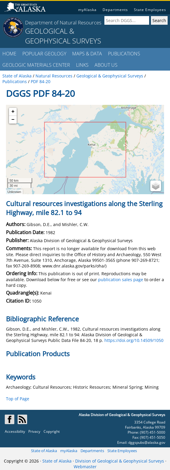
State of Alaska (44, 450)
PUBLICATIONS (124, 53)
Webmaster (85, 466)
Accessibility (15, 431)
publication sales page (120, 279)
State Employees (150, 9)
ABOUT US (106, 65)
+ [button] (13, 111)
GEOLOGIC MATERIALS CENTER (36, 65)
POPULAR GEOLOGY (44, 53)
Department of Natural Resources (63, 22)
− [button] (13, 119)
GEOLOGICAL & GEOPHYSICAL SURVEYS (63, 36)
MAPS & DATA (87, 53)
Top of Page (17, 398)
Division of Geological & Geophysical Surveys (119, 461)
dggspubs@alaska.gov (146, 442)
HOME (9, 53)
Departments (115, 9)
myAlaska (87, 9)
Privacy (34, 431)
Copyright (52, 431)
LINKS (82, 65)
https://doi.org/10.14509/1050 (133, 340)
